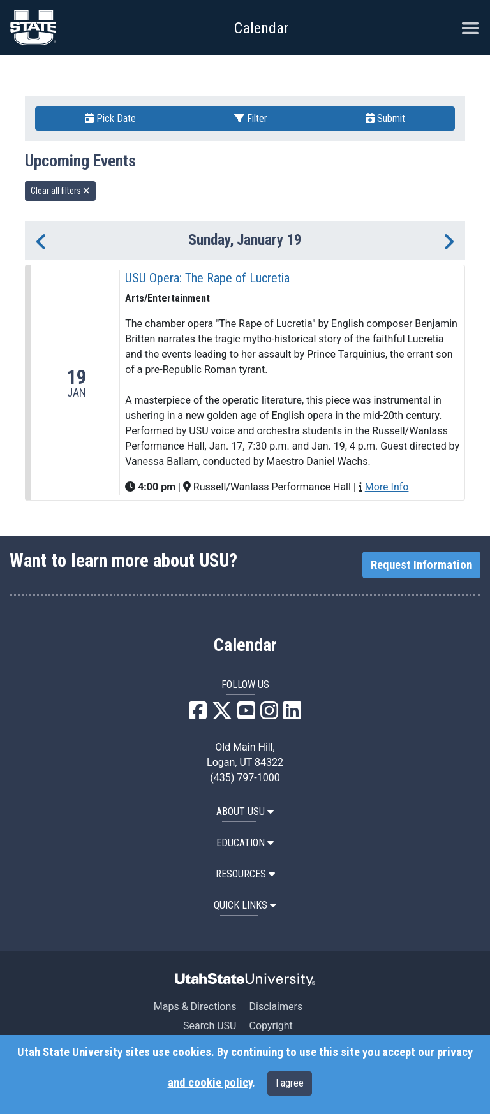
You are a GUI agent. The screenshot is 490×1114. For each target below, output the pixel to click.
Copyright (270, 1026)
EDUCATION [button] (245, 843)
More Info (387, 487)
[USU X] (222, 714)
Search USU (209, 1026)
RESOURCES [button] (245, 874)
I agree (290, 1083)
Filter (250, 118)
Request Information (421, 565)
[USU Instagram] (269, 714)
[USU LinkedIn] (292, 714)
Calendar (245, 645)
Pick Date (110, 118)
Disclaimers (275, 1006)
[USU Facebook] (198, 714)
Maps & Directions (195, 1006)
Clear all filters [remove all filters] (60, 191)
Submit (385, 118)
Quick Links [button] (245, 905)
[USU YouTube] (246, 714)
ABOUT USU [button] (245, 811)
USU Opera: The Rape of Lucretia (207, 278)
